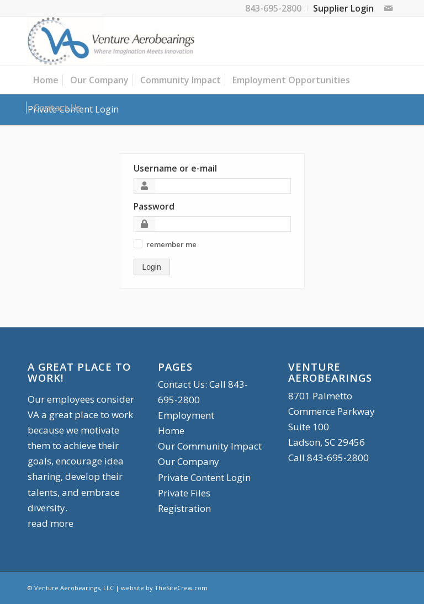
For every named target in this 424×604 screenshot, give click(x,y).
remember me (171, 244)
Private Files (184, 493)
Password (154, 206)
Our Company (188, 461)
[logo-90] (111, 41)
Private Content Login (204, 477)
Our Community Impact (210, 446)
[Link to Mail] (388, 8)
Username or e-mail (175, 168)
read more (50, 523)
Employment (186, 415)
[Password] (212, 224)
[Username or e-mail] (212, 186)
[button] (138, 243)
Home (171, 430)
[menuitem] (274, 8)
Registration (184, 508)
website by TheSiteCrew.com (164, 588)
